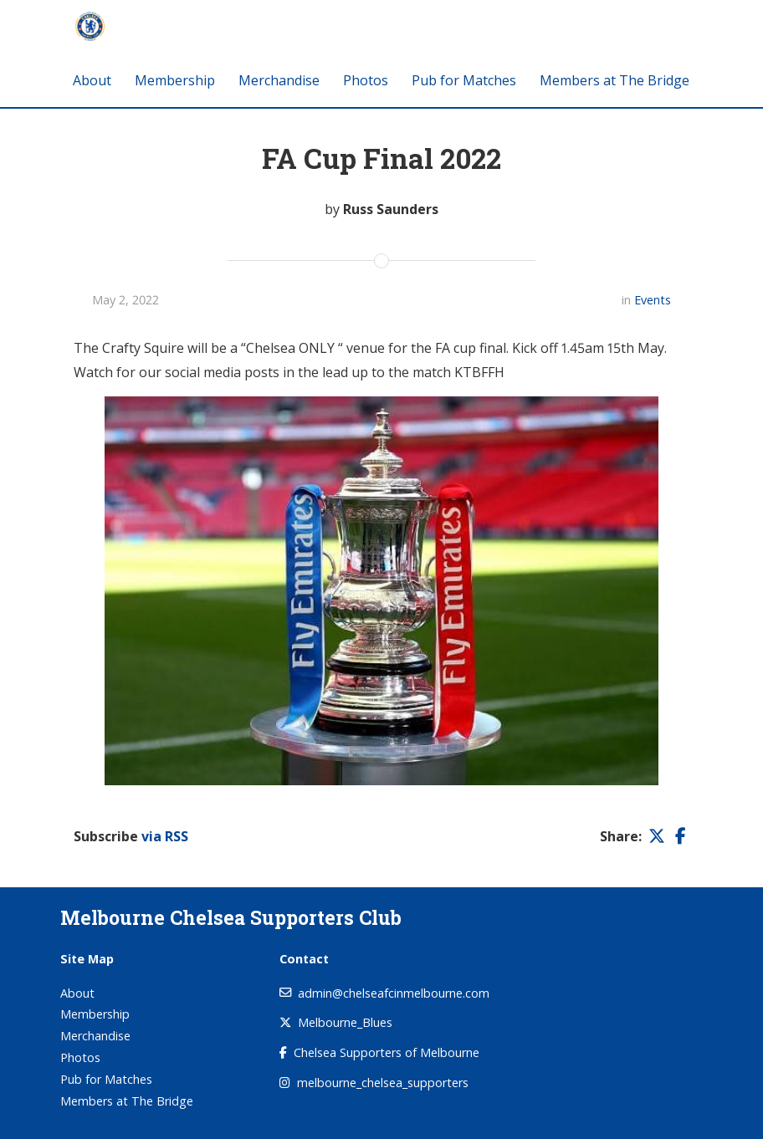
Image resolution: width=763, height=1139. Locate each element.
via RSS (164, 836)
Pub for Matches (464, 80)
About (92, 80)
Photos (365, 80)
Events (652, 300)
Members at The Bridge (614, 80)
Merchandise (279, 80)
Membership (175, 80)
